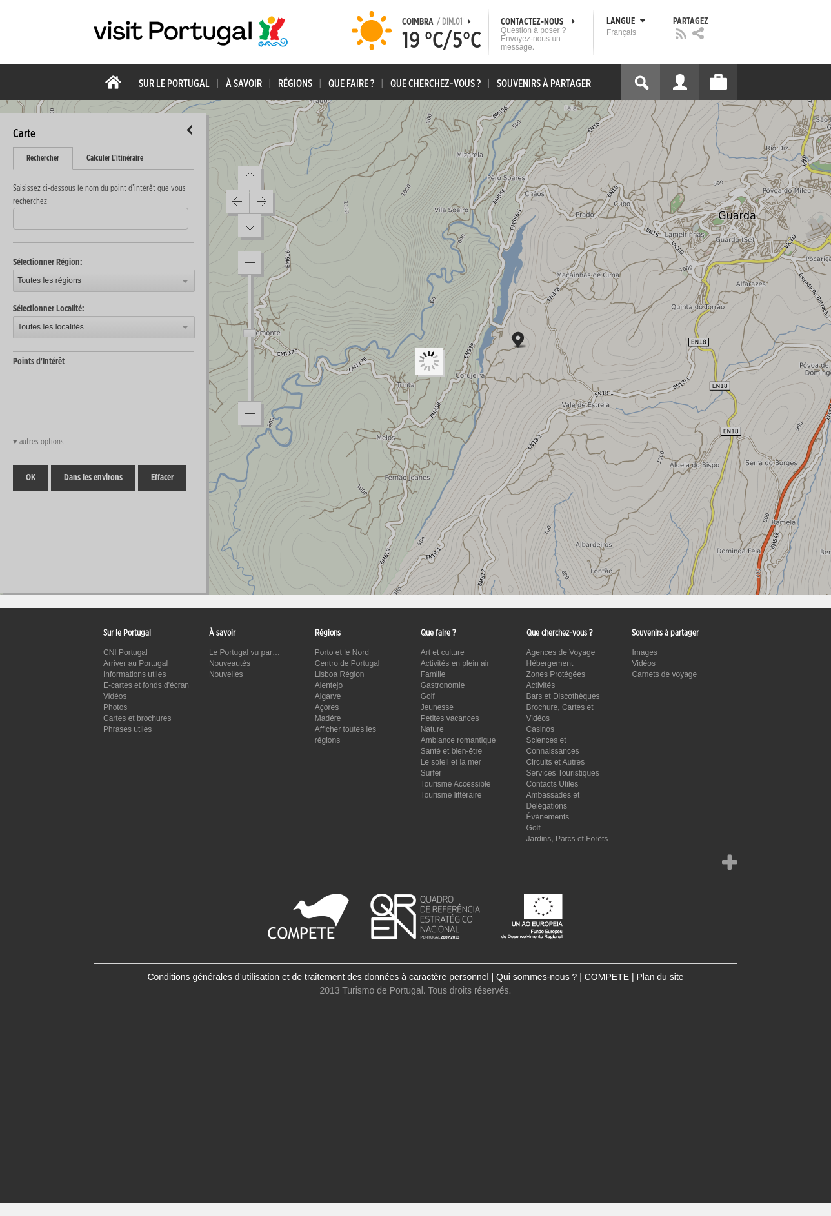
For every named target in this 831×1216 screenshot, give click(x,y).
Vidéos (114, 696)
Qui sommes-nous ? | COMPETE (562, 977)
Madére (328, 718)
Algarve (328, 696)
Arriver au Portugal (135, 663)
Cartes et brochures (137, 718)
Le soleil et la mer (451, 762)
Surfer (431, 773)
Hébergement (550, 663)
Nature (432, 729)
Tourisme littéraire (451, 794)
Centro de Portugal (347, 663)
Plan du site (659, 977)
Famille (433, 674)
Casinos (540, 729)
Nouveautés (229, 663)
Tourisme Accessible (456, 784)
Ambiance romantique (458, 740)
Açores (327, 707)
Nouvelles (226, 674)
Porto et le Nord (342, 652)
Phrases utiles (127, 729)
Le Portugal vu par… (244, 652)
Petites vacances (450, 718)
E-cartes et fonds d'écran (146, 685)
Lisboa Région (340, 674)
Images (644, 652)
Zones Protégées (555, 674)
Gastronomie (443, 685)
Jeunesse (437, 707)
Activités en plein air (455, 663)
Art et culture (443, 652)
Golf (428, 696)
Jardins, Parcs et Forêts (567, 838)
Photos (115, 707)
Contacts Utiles (552, 784)
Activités (541, 685)
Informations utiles (134, 674)
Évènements (548, 816)
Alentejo (329, 685)
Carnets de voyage (664, 674)
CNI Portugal (125, 652)
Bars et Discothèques (563, 696)
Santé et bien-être (451, 751)
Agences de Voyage (561, 652)
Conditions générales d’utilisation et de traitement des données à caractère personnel (317, 977)
